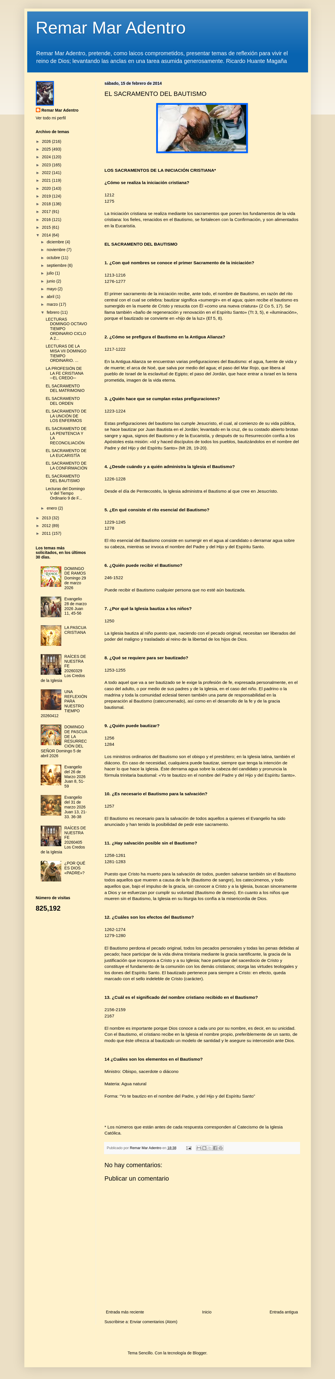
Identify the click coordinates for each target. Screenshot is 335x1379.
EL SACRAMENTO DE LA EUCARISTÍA (66, 453)
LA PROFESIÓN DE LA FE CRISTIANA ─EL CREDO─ (64, 373)
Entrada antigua (284, 1312)
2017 (47, 211)
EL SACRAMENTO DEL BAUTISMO (63, 478)
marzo (53, 304)
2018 (47, 204)
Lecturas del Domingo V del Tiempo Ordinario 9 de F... (65, 493)
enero (52, 508)
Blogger (199, 1353)
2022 (47, 172)
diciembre (56, 242)
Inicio (206, 1312)
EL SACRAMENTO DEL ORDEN (63, 401)
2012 (47, 525)
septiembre (57, 265)
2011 (47, 533)
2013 (47, 518)
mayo (52, 289)
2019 (47, 196)
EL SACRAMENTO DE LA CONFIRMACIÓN (66, 465)
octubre (54, 257)
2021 (47, 180)
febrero (53, 312)
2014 (47, 235)
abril (51, 296)
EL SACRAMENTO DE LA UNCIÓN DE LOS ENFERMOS (66, 416)
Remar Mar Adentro (111, 27)
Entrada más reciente (125, 1312)
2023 (47, 165)
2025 (47, 149)
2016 (47, 219)
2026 (47, 141)
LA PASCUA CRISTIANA (75, 630)
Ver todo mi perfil (51, 118)
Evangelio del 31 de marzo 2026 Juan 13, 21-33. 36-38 (75, 807)
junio (51, 281)
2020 (47, 188)
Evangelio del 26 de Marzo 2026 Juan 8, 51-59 (75, 776)
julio (51, 273)
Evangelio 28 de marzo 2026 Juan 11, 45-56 (75, 606)
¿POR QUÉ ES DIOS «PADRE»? (74, 868)
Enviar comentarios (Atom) (153, 1321)
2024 (47, 157)
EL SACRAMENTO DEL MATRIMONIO (65, 388)
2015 (47, 227)
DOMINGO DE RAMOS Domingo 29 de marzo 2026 (75, 578)
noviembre (56, 249)
